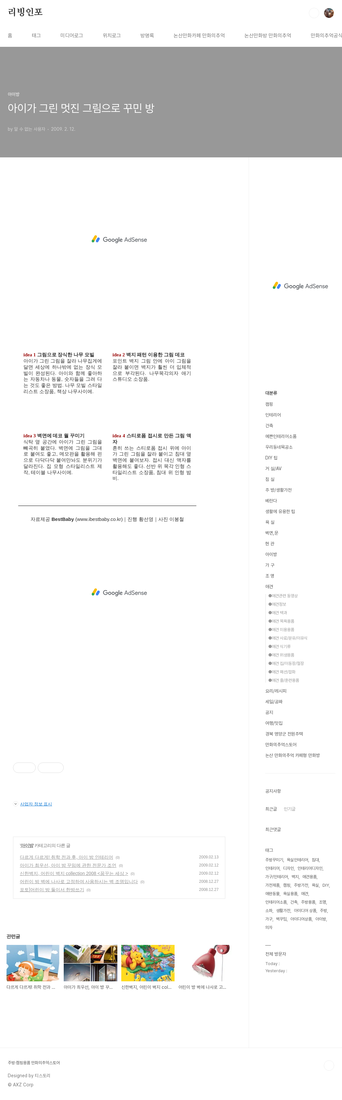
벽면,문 (271, 533)
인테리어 (273, 414)
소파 (268, 910)
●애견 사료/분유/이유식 (288, 638)
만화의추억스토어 (280, 744)
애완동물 (272, 893)
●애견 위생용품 (281, 655)
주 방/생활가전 (278, 490)
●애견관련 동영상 (283, 595)
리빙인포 (25, 12)
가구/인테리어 (276, 876)
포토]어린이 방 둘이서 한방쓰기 (52, 889)
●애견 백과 (277, 612)
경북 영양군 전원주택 (284, 733)
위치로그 (112, 36)
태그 (36, 36)
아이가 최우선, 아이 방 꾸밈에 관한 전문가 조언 (68, 865)
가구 (268, 919)
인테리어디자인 (309, 868)
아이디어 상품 (305, 910)
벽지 (295, 876)
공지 (269, 712)
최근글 (271, 809)
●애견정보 (277, 604)
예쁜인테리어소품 (280, 436)
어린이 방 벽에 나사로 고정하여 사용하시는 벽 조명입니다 (79, 881)
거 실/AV (273, 468)
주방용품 (308, 902)
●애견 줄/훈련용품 (283, 680)
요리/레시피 (275, 691)
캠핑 (269, 404)
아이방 (26, 845)
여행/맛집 (274, 723)
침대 (315, 859)
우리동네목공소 (279, 447)
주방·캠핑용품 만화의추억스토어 (34, 1062)
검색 (314, 13)
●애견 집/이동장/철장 (286, 663)
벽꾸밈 (281, 919)
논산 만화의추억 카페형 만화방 (292, 755)
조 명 (269, 575)
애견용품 (309, 876)
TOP (329, 1065)
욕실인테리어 (297, 859)
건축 (269, 425)
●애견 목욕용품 (281, 621)
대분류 (271, 393)
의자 (268, 927)
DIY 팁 (271, 457)
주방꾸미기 (274, 859)
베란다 (271, 500)
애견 (269, 586)
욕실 (315, 885)
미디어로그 (71, 36)
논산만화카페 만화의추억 (199, 36)
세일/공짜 (274, 701)
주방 (323, 910)
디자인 (288, 868)
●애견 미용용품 (281, 629)
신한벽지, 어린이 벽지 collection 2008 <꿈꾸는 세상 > (74, 873)
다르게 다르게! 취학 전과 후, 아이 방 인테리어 (66, 857)
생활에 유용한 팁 (280, 511)
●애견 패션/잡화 (282, 671)
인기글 (290, 809)
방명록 (147, 36)
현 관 (269, 543)
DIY (325, 885)
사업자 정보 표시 (32, 803)
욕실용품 (290, 893)
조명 (322, 902)
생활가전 (283, 910)
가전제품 (272, 885)
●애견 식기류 (279, 646)
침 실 (269, 479)
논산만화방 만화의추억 (267, 36)
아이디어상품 (301, 919)
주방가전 (301, 885)
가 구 (269, 565)
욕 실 (269, 522)
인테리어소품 (276, 902)
